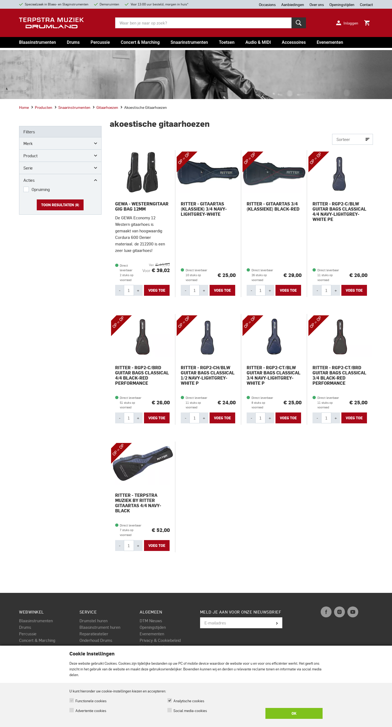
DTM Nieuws (151, 620)
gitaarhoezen (105, 107)
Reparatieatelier (93, 633)
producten (41, 107)
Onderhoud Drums (95, 640)
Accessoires (294, 42)
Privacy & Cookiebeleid (160, 640)
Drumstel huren (93, 620)
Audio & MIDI (258, 42)
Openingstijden (153, 627)
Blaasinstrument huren (99, 627)
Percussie (100, 42)
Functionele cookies (90, 700)
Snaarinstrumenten (189, 42)
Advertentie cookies (90, 710)
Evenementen (330, 42)
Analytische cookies (188, 700)
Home (24, 107)
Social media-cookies (190, 710)
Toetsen (226, 42)
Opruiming (41, 189)
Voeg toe (156, 290)
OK (294, 713)
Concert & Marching (140, 42)
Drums (73, 42)
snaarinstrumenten (72, 107)
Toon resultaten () (60, 205)
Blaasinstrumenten (37, 42)
